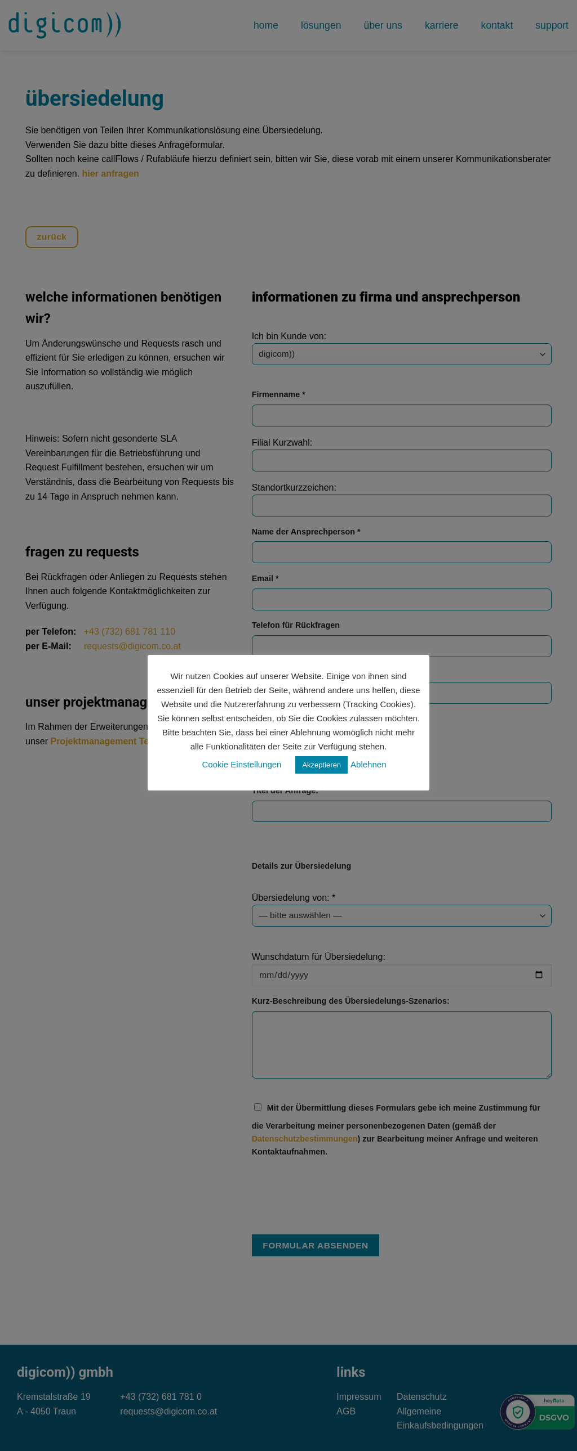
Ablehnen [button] (368, 764)
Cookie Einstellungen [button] (242, 764)
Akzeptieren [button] (321, 765)
